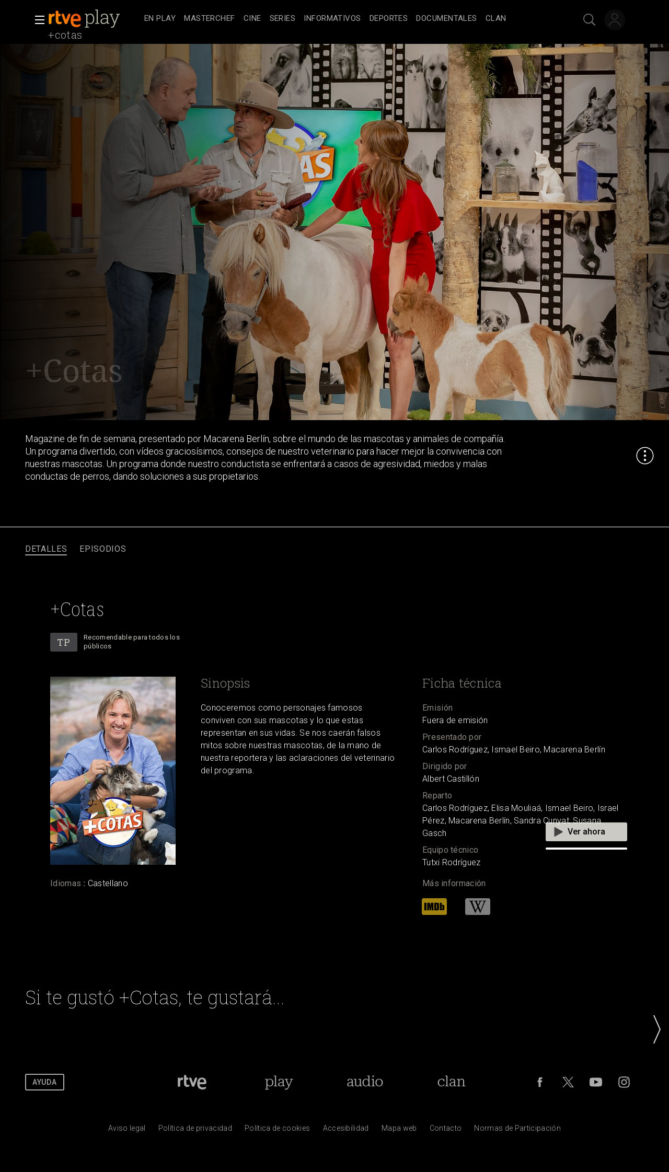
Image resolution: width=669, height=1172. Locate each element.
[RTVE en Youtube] (595, 1082)
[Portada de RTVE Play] (279, 1082)
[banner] (94, 18)
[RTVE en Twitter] (568, 1082)
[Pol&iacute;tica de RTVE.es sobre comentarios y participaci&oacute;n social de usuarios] (517, 1130)
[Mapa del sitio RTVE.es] (399, 1130)
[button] (36, 19)
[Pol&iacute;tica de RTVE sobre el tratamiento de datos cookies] (277, 1130)
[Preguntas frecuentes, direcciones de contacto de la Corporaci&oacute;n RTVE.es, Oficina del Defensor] (446, 1130)
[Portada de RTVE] (192, 1082)
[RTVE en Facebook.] (540, 1082)
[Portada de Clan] (452, 1082)
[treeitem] (160, 19)
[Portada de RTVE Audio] (365, 1082)
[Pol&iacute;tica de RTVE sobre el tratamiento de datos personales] (195, 1130)
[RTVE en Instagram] (624, 1082)
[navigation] (346, 18)
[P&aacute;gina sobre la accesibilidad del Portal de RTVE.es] (346, 1130)
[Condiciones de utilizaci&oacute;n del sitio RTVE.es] (127, 1130)
